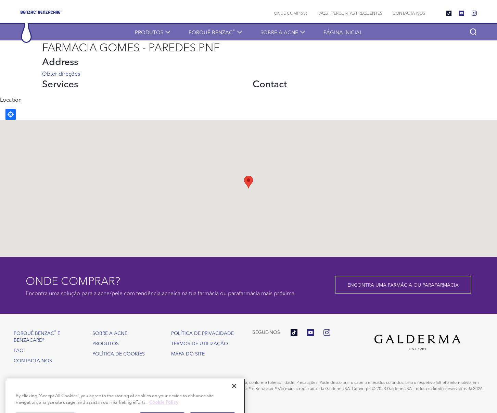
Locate (10, 114)
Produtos (149, 32)
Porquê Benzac (212, 32)
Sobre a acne (279, 32)
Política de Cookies (118, 353)
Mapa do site (188, 353)
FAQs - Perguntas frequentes (349, 13)
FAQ (19, 350)
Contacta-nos (409, 13)
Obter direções (61, 73)
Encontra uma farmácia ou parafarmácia (403, 284)
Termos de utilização (199, 343)
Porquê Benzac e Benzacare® (37, 336)
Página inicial (342, 32)
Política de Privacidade (202, 332)
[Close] (234, 395)
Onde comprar (290, 13)
